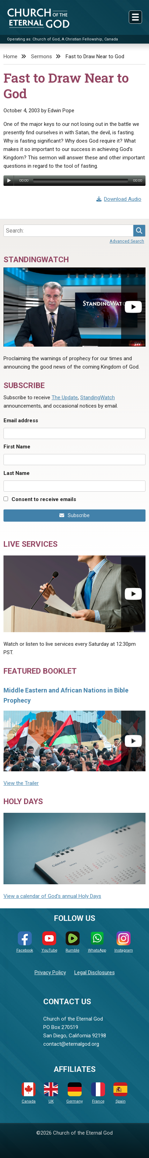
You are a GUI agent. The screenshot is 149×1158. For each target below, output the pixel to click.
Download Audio (119, 199)
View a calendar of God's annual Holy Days (52, 896)
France (98, 1093)
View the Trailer (21, 783)
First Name (16, 447)
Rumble (73, 942)
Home (10, 56)
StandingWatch (97, 397)
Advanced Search (127, 241)
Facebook (24, 942)
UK (51, 1093)
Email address (20, 420)
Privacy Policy (50, 972)
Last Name (16, 473)
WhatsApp (97, 942)
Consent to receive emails (44, 499)
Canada (29, 1093)
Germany (74, 1093)
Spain (120, 1093)
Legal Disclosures (94, 972)
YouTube (49, 942)
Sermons (41, 56)
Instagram (123, 942)
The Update (65, 397)
